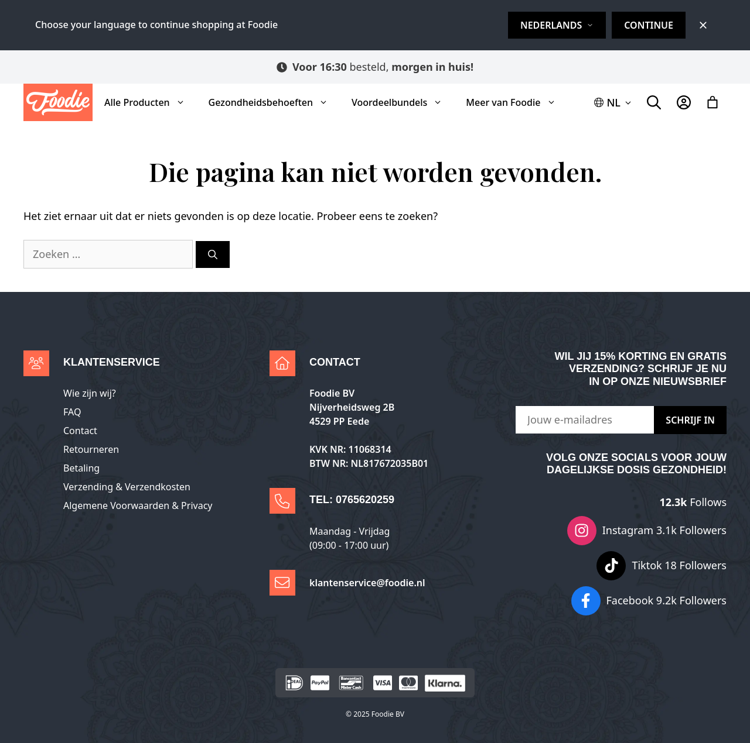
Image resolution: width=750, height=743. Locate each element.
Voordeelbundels (403, 102)
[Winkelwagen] (712, 102)
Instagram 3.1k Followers (664, 530)
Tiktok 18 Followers (679, 565)
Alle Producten (150, 102)
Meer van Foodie (516, 102)
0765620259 (365, 499)
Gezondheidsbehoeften (274, 102)
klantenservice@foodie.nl (367, 582)
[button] (613, 103)
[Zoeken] (213, 254)
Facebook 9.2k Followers (666, 600)
